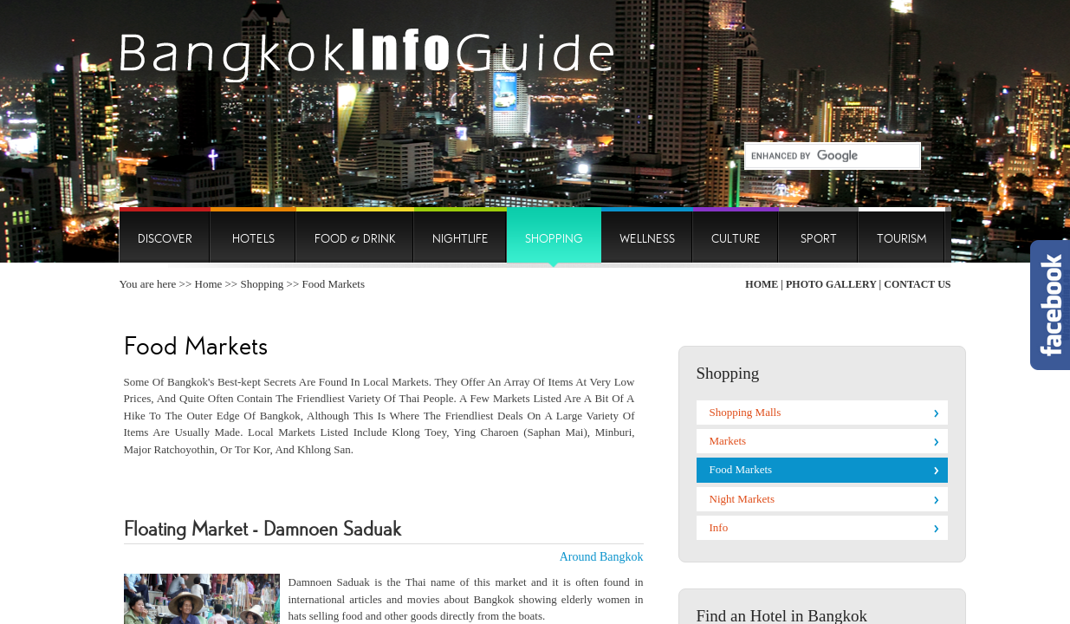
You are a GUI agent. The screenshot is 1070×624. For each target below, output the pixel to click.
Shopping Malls (745, 412)
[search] (825, 156)
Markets (728, 440)
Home (209, 283)
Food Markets (741, 469)
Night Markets (742, 498)
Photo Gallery (831, 284)
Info (719, 527)
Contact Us (917, 284)
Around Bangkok (602, 556)
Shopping (261, 283)
